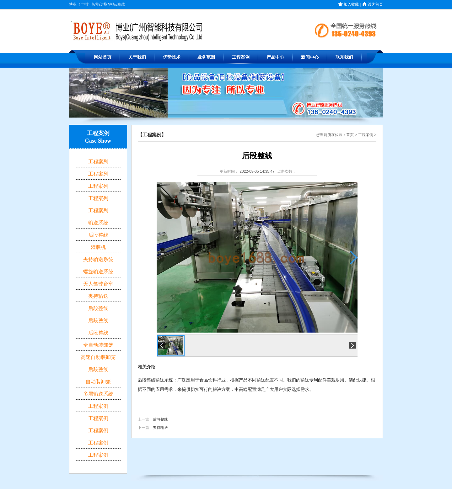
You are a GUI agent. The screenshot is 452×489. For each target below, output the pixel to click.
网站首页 (102, 57)
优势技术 (171, 57)
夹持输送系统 (98, 259)
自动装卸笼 (98, 381)
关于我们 (137, 57)
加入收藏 (348, 4)
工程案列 (98, 161)
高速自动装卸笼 (98, 357)
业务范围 (206, 57)
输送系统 (98, 222)
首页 (350, 135)
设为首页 (372, 4)
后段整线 (160, 419)
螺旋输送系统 (98, 271)
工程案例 (241, 57)
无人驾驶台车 (98, 284)
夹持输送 (160, 427)
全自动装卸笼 (98, 345)
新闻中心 (310, 57)
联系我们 (344, 57)
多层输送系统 (98, 394)
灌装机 (98, 247)
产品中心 (275, 57)
